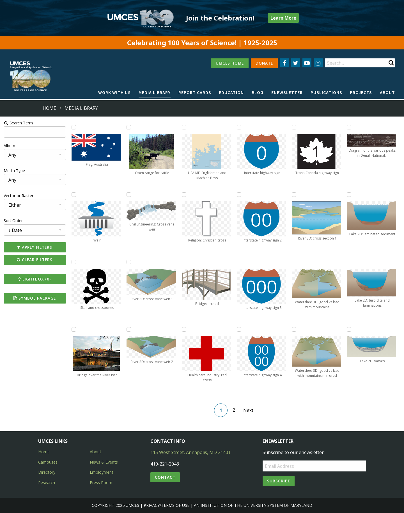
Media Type (14, 170)
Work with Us (114, 92)
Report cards (194, 92)
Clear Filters (34, 259)
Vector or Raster (18, 195)
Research (46, 482)
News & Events (104, 462)
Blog (257, 92)
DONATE (264, 63)
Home (49, 108)
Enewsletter (287, 92)
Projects (361, 92)
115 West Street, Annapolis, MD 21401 (190, 452)
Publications (326, 92)
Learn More (283, 18)
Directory (46, 472)
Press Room (101, 482)
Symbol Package (34, 298)
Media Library (155, 92)
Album (9, 145)
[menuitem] (114, 92)
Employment (101, 472)
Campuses (48, 462)
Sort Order (13, 220)
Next (248, 410)
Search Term (18, 123)
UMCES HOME (230, 63)
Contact (165, 477)
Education (231, 92)
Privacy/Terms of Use (166, 505)
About (387, 92)
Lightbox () (35, 279)
